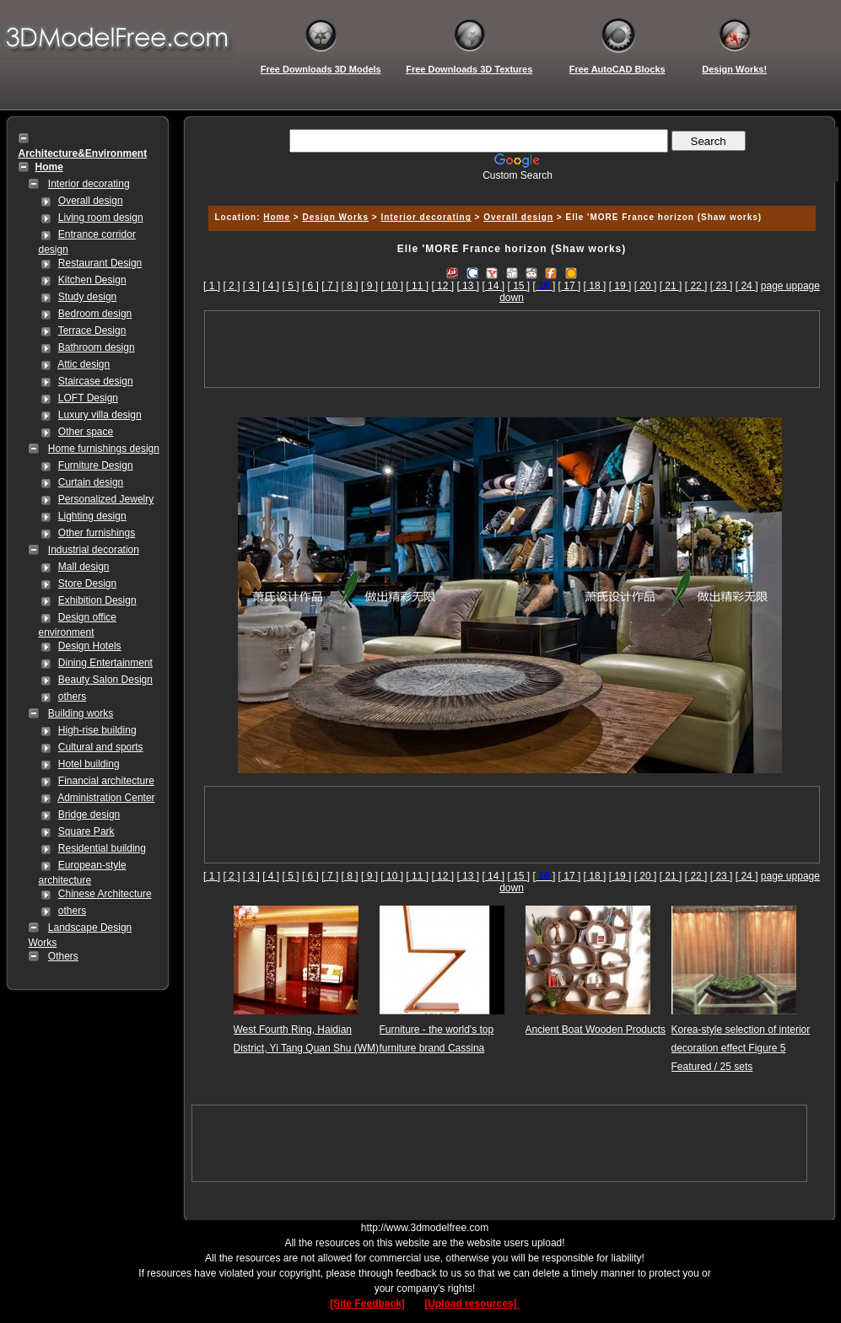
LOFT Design (88, 398)
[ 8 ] (350, 286)
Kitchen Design (92, 280)
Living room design (100, 217)
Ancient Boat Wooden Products (596, 1029)
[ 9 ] (369, 286)
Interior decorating (89, 184)
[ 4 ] (270, 286)
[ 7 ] (329, 286)
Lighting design (92, 516)
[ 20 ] (645, 286)
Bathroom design (96, 347)
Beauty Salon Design (105, 680)
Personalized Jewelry (106, 499)
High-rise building (97, 730)
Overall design (90, 201)
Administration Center (105, 798)
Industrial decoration (93, 550)
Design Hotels (89, 646)
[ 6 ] (310, 286)
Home (276, 217)
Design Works (335, 217)
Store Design (87, 583)
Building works (80, 713)
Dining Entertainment (105, 663)
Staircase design (95, 381)
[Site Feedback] (367, 1304)
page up (779, 286)
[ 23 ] (721, 286)
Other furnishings (96, 533)
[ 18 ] (595, 286)
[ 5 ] (291, 286)
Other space (85, 432)
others (72, 696)
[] (544, 286)
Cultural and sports (100, 747)
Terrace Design (92, 330)
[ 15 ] (518, 286)
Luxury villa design (100, 415)
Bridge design (89, 814)
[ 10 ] (391, 286)
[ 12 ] (442, 286)
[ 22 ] (696, 286)
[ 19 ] (620, 286)
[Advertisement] (509, 187)
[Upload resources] (472, 1304)
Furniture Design (95, 465)
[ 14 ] (493, 286)
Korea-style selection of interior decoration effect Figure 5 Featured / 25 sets (741, 1048)
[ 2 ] (231, 286)
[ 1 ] (211, 286)
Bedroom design (95, 314)
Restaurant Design (100, 263)
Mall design (84, 567)
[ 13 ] (467, 286)
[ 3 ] (251, 286)
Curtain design (90, 482)
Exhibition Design (97, 600)
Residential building (102, 848)
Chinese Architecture (105, 894)
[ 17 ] (569, 286)
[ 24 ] (747, 286)
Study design (87, 297)
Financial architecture (106, 781)
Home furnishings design (103, 448)
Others (63, 956)
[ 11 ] (417, 286)
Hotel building (89, 764)
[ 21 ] (671, 286)
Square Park (86, 831)
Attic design (83, 364)
